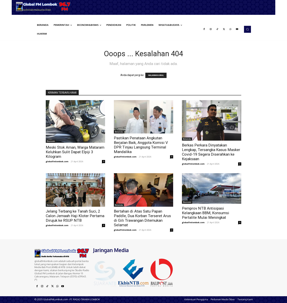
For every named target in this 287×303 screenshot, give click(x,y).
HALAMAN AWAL (156, 75)
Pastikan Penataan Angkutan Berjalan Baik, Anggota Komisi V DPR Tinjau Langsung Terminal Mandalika (141, 145)
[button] (247, 29)
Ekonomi (51, 141)
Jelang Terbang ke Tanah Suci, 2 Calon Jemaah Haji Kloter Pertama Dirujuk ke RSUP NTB (75, 216)
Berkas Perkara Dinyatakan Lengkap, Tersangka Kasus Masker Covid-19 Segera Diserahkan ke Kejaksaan (211, 152)
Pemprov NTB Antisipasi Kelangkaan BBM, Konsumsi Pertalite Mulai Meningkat (205, 213)
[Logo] (44, 6)
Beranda (119, 132)
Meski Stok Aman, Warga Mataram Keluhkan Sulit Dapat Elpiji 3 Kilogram (75, 152)
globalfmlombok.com (57, 161)
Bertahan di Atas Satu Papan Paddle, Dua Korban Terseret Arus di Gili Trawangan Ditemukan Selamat (142, 218)
